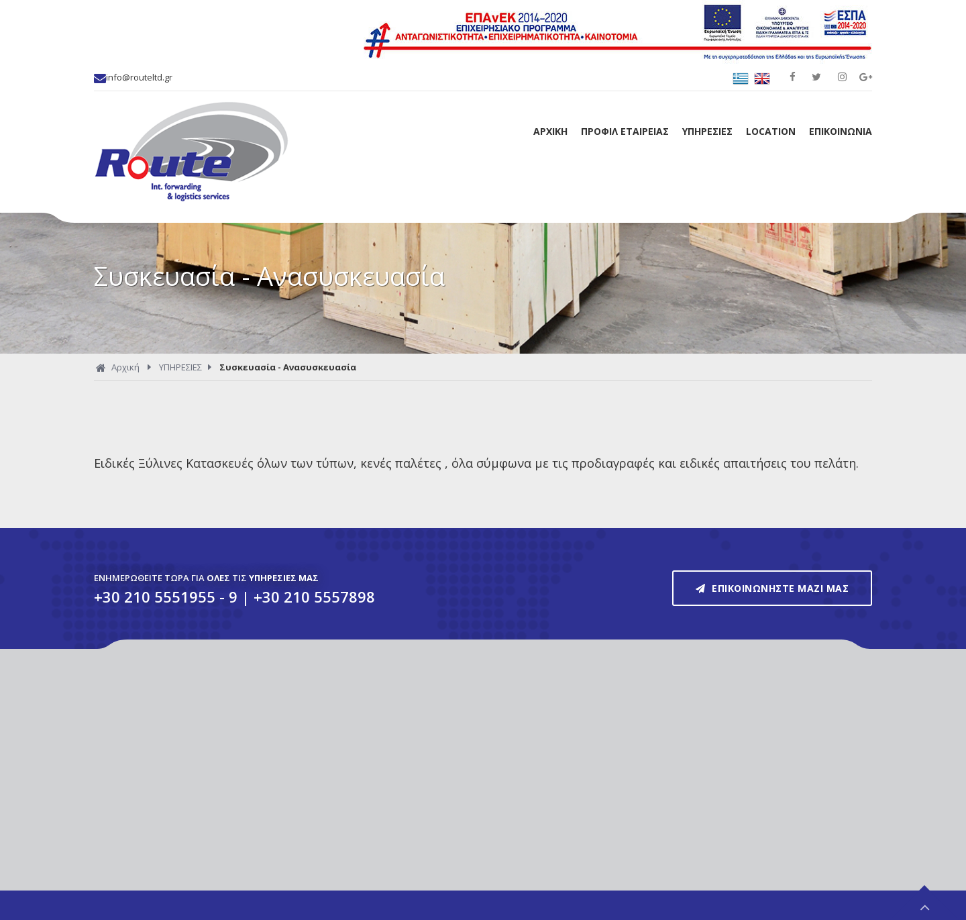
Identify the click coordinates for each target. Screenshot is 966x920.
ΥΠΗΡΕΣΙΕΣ (707, 131)
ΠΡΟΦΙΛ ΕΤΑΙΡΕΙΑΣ (625, 131)
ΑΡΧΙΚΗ (550, 131)
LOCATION (771, 131)
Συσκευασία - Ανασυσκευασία (287, 367)
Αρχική (118, 368)
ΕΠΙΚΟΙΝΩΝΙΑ (840, 131)
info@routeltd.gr (133, 77)
